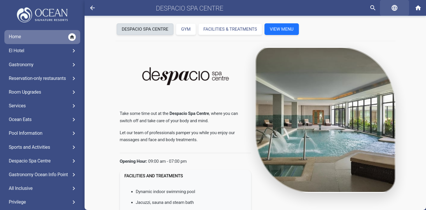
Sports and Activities (43, 147)
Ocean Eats (43, 119)
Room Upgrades (43, 92)
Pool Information (43, 133)
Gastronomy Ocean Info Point (43, 174)
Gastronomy (43, 64)
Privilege (43, 202)
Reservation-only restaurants (43, 78)
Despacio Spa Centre (43, 161)
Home (42, 37)
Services (43, 105)
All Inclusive (43, 188)
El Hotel (43, 50)
